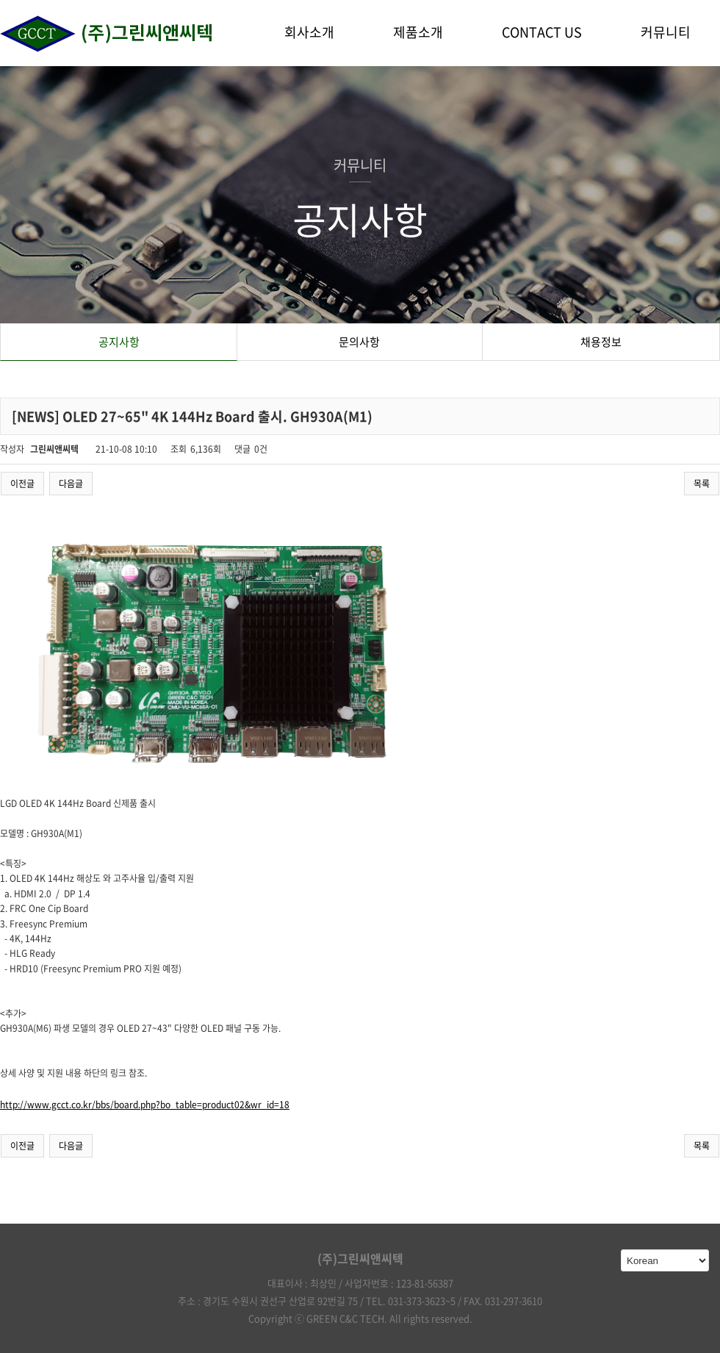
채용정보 (601, 342)
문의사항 (359, 342)
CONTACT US (542, 32)
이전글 (22, 483)
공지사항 (119, 342)
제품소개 (418, 32)
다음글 (71, 483)
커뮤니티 (666, 32)
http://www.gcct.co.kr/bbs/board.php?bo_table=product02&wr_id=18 (144, 1104)
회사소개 (309, 32)
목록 (702, 483)
